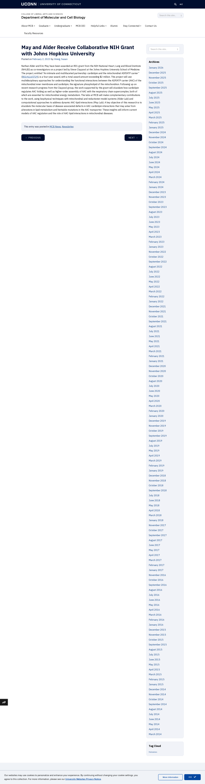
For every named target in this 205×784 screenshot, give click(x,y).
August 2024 (155, 152)
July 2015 (154, 654)
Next (133, 137)
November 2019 (157, 425)
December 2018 (157, 475)
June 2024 (154, 162)
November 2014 (157, 694)
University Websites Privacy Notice (83, 779)
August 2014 (155, 709)
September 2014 (158, 704)
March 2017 (155, 560)
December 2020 (157, 366)
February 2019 (156, 465)
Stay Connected (131, 25)
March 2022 (155, 291)
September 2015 (158, 644)
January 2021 (156, 361)
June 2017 (154, 545)
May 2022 (154, 281)
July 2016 (154, 594)
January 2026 (156, 67)
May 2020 (154, 395)
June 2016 (154, 599)
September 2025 (158, 87)
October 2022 (156, 256)
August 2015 (155, 649)
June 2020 (154, 391)
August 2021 (155, 326)
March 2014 (155, 734)
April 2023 (154, 231)
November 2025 (157, 77)
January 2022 (156, 301)
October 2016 (156, 579)
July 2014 (154, 714)
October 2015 (156, 639)
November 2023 (157, 197)
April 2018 (154, 510)
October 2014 (156, 699)
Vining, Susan (60, 59)
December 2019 (157, 420)
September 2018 (158, 490)
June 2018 (154, 500)
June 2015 (154, 659)
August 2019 (155, 440)
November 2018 (157, 480)
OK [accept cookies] (192, 777)
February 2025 (156, 122)
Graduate (44, 25)
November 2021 (157, 311)
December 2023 (157, 192)
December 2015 (157, 629)
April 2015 (154, 669)
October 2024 (156, 142)
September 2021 (158, 321)
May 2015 (154, 664)
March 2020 (155, 405)
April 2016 (154, 609)
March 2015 (155, 674)
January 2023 (156, 246)
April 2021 (154, 346)
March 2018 (155, 515)
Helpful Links (98, 25)
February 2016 (156, 619)
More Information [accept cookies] (170, 777)
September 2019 (158, 435)
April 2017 (154, 555)
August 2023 (155, 212)
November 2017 (157, 525)
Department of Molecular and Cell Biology (53, 17)
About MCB (27, 25)
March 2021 (155, 351)
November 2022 (157, 251)
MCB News (55, 126)
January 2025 (156, 127)
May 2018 (154, 505)
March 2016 (155, 614)
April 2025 (154, 112)
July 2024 (154, 157)
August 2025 (155, 92)
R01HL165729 (30, 76)
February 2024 (156, 182)
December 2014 (157, 689)
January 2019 (156, 470)
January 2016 (156, 624)
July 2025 (154, 97)
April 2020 (154, 400)
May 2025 (154, 107)
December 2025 (157, 72)
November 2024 (157, 137)
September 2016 (158, 584)
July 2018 (154, 495)
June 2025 (154, 102)
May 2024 (154, 167)
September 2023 (158, 207)
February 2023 (156, 241)
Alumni (113, 25)
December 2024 (157, 132)
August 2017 (155, 540)
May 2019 (154, 450)
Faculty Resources (33, 33)
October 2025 (156, 82)
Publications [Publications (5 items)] (153, 752)
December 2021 (157, 306)
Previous (33, 137)
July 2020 (154, 386)
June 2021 (154, 336)
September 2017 (158, 535)
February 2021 (156, 356)
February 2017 (156, 565)
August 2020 (155, 381)
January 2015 (156, 684)
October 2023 (156, 202)
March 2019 (155, 460)
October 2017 (156, 530)
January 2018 (156, 520)
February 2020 (156, 410)
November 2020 (157, 371)
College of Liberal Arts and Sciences (42, 14)
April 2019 (154, 455)
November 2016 (157, 575)
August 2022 (155, 266)
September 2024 (158, 147)
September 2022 (158, 261)
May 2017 (154, 550)
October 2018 (156, 485)
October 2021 (156, 316)
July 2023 (154, 217)
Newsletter (67, 126)
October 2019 (156, 430)
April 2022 (154, 286)
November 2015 (157, 634)
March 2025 (155, 117)
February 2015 (156, 679)
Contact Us (151, 25)
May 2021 (154, 341)
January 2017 (156, 570)
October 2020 (156, 376)
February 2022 (156, 296)
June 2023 (154, 222)
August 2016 (155, 589)
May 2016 (154, 604)
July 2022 (154, 271)
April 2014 (154, 729)
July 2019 (154, 445)
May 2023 (154, 226)
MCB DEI (80, 25)
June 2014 (154, 719)
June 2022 (154, 276)
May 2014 (154, 724)
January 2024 (156, 187)
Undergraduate (62, 25)
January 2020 (156, 415)
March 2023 (155, 236)
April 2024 (154, 172)
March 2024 (155, 177)
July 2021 (154, 331)
